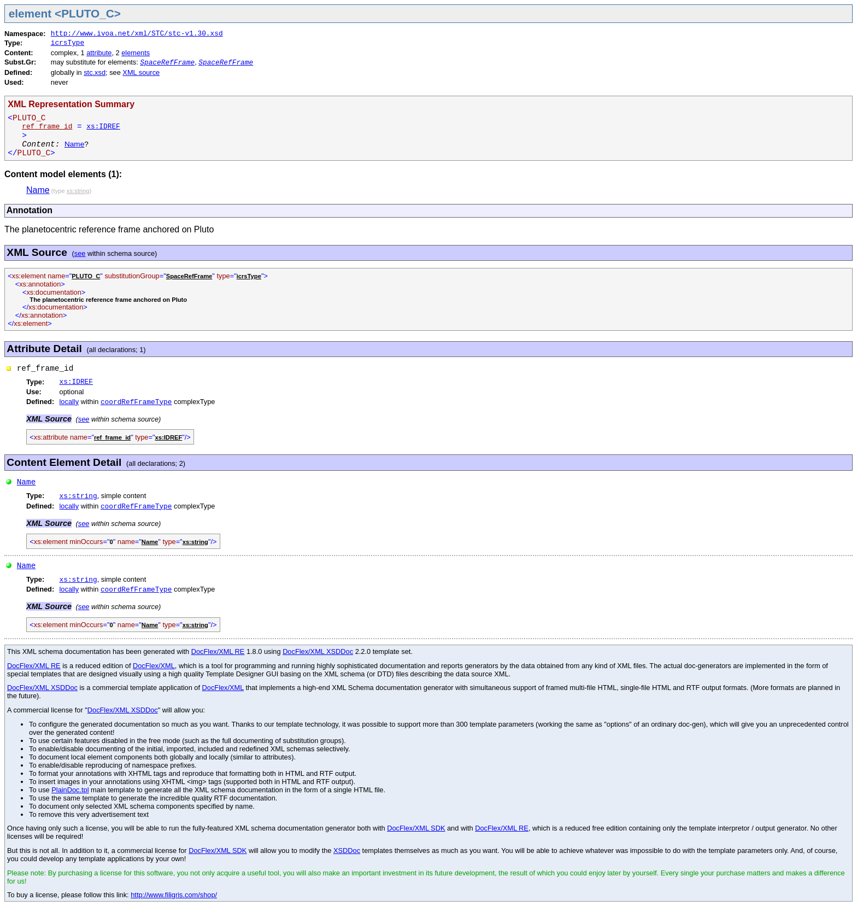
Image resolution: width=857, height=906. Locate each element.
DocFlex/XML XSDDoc (318, 651)
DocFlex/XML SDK (416, 828)
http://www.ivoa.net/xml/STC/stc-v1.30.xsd (137, 34)
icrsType (67, 43)
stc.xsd (94, 72)
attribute (98, 53)
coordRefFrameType (136, 402)
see (80, 253)
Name (74, 144)
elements (135, 53)
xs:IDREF (103, 126)
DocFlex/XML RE (218, 651)
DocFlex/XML (154, 666)
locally (69, 402)
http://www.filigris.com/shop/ (174, 895)
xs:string (78, 496)
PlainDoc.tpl (70, 790)
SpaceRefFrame (167, 63)
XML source (141, 72)
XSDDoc (346, 850)
